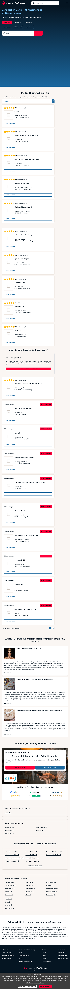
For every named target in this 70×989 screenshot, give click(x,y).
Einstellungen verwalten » (35, 983)
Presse (44, 952)
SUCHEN (38, 33)
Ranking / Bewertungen (26, 961)
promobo (17, 330)
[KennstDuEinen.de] (13, 3)
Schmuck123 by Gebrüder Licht (25, 609)
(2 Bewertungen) (22, 179)
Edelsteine (9, 830)
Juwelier (40, 830)
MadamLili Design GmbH (23, 207)
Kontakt (44, 958)
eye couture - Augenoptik (23, 259)
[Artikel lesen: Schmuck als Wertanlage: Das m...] (9, 684)
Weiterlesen (7, 673)
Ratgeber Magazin (8, 955)
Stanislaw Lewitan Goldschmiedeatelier (28, 384)
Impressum (61, 950)
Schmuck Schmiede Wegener (24, 235)
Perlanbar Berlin (20, 283)
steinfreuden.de (20, 511)
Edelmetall (9, 827)
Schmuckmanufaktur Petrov (24, 457)
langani (17, 433)
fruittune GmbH (19, 560)
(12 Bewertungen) (22, 255)
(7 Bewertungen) (22, 155)
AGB (20, 952)
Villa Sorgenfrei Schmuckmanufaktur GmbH (29, 482)
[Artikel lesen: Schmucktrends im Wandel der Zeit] (9, 653)
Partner (44, 955)
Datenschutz (23, 950)
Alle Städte (5, 950)
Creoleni (17, 111)
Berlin (8, 813)
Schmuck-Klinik (19, 306)
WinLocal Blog (62, 955)
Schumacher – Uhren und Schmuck (26, 159)
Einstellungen (32, 950)
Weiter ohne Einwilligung (27, 986)
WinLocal (61, 952)
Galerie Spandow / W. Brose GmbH (26, 135)
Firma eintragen (7, 958)
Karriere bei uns (63, 958)
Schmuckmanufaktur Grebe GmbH (26, 535)
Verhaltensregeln (24, 955)
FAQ (20, 958)
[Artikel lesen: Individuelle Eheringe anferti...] (9, 715)
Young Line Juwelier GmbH (23, 408)
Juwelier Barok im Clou (22, 183)
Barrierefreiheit (46, 961)
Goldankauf (9, 833)
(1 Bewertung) (21, 108)
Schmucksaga (19, 585)
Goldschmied (41, 827)
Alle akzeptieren (45, 986)
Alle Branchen (6, 952)
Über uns (44, 950)
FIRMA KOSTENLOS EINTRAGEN (28, 369)
